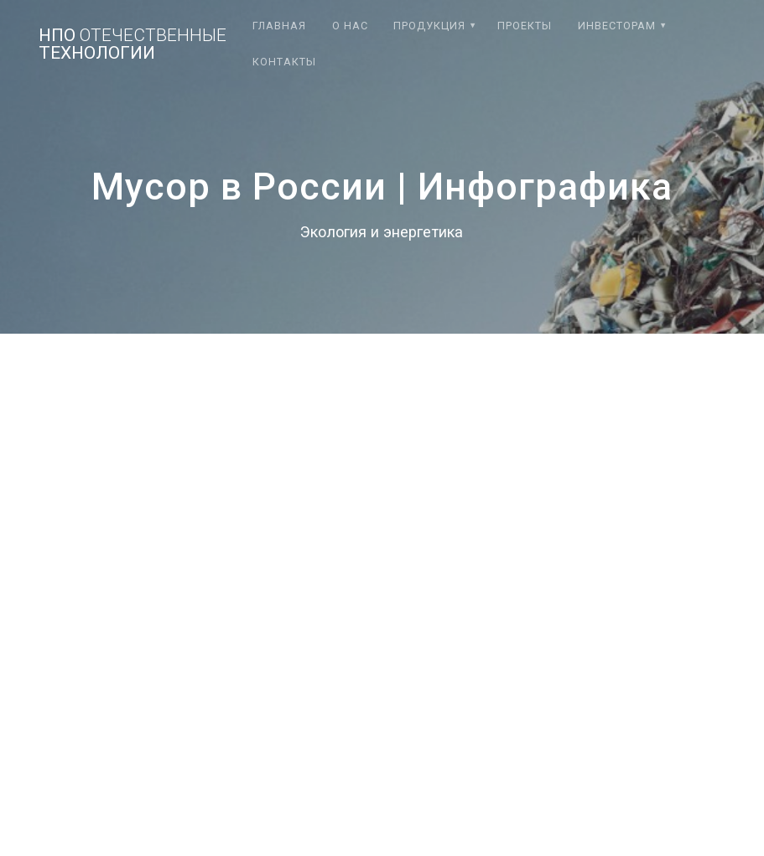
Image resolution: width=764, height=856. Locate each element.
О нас (350, 25)
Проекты (524, 25)
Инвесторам (617, 25)
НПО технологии (132, 44)
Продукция (429, 25)
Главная (279, 25)
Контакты (284, 61)
